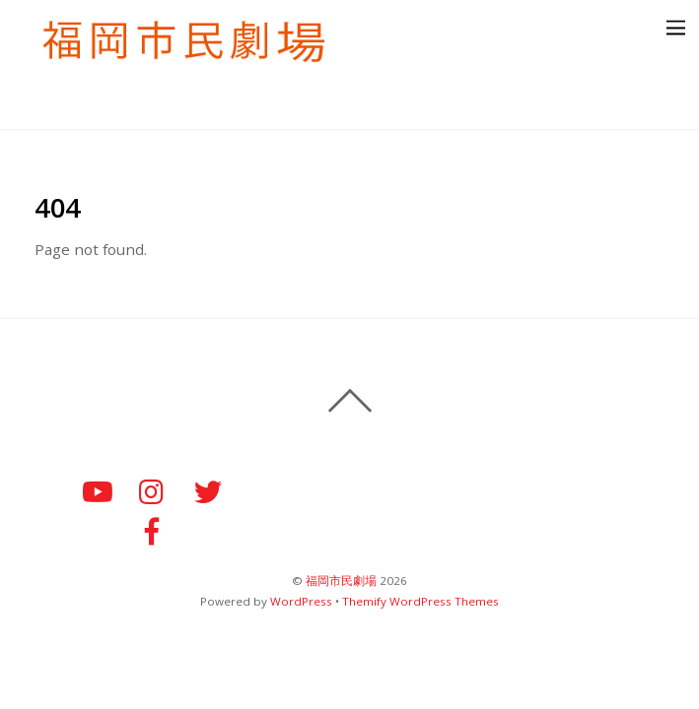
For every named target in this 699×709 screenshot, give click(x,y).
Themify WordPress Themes (420, 601)
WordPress (301, 601)
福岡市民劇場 (341, 580)
